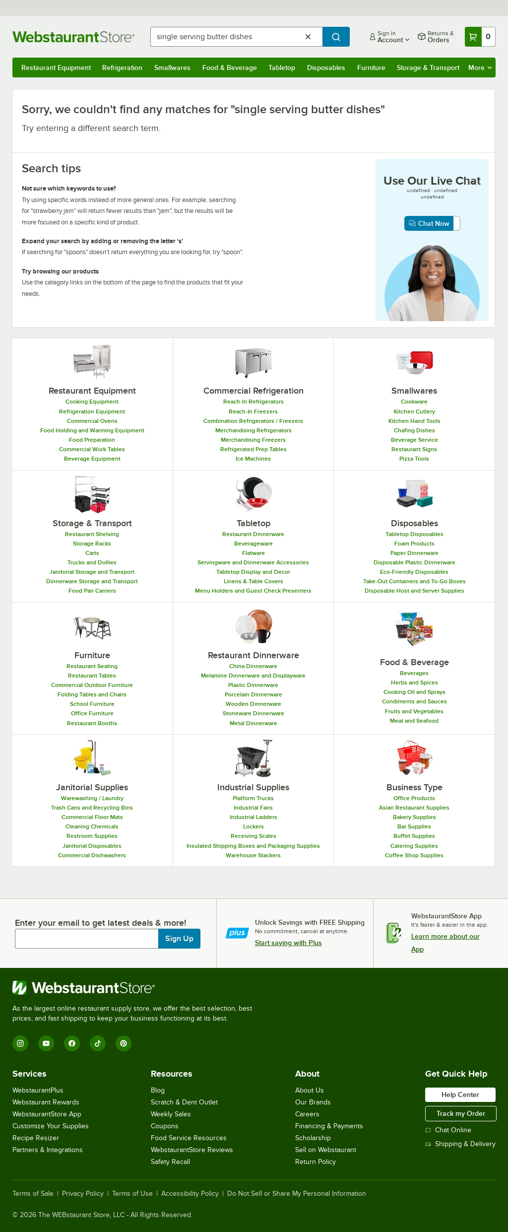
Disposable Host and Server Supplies (414, 590)
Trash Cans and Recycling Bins (92, 807)
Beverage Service (414, 439)
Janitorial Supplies (92, 787)
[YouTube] (46, 1043)
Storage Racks (92, 543)
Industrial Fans (253, 807)
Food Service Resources (189, 1138)
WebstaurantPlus (38, 1090)
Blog (158, 1090)
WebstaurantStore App (46, 1114)
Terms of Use (132, 1193)
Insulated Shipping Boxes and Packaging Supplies (253, 845)
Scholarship (313, 1138)
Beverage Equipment (92, 458)
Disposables (326, 67)
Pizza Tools (414, 458)
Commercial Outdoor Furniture (92, 685)
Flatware (253, 552)
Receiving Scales (253, 835)
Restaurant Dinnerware (253, 534)
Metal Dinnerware (253, 723)
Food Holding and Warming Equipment (92, 430)
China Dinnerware (253, 666)
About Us (309, 1090)
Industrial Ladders (253, 817)
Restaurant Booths (92, 723)
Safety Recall (170, 1161)
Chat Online (448, 1130)
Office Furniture (92, 713)
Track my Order (461, 1113)
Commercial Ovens (92, 420)
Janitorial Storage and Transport (92, 571)
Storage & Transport (428, 67)
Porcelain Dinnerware (253, 694)
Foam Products (414, 543)
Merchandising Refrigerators (253, 430)
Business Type (414, 787)
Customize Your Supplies (50, 1126)
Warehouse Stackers (253, 855)
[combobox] (236, 37)
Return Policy (315, 1161)
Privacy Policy (83, 1193)
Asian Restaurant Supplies (414, 807)
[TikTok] (98, 1043)
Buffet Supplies (414, 835)
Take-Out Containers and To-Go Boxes (414, 581)
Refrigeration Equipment (92, 411)
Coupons (165, 1126)
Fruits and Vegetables (414, 711)
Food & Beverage (229, 67)
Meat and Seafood (414, 720)
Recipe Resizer (35, 1138)
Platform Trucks (253, 798)
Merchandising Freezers (253, 439)
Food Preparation (92, 439)
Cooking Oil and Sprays (414, 691)
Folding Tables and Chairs (92, 694)
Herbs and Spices (414, 682)
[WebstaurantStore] (136, 988)
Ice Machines (253, 458)
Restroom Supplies (92, 835)
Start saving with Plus (288, 943)
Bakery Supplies (414, 817)
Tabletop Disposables (414, 534)
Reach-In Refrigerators (253, 401)
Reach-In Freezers (253, 411)
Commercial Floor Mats (92, 817)
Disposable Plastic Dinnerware (414, 562)
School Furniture (92, 703)
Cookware (414, 401)
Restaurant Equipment (56, 67)
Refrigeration (122, 67)
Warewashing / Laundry (92, 798)
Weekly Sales (171, 1114)
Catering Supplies (414, 845)
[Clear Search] (308, 37)
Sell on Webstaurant (325, 1150)
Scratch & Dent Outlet (184, 1102)
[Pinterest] (123, 1043)
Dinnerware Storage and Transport (92, 581)
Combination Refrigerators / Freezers (253, 420)
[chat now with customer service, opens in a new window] (432, 223)
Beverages (414, 673)
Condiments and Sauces (414, 701)
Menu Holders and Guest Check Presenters (253, 590)
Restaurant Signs (414, 449)
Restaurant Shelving (92, 534)
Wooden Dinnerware (253, 703)
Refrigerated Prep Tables (253, 449)
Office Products (414, 798)
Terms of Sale (33, 1193)
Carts (92, 552)
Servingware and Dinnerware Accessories (253, 562)
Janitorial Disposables (92, 845)
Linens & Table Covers (253, 581)
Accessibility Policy (190, 1193)
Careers (307, 1114)
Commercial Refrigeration (253, 391)
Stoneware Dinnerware (253, 713)
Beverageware (253, 543)
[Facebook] (72, 1043)
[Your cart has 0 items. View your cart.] (480, 37)
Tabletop (281, 67)
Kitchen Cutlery (414, 411)
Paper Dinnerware (414, 552)
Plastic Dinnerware (253, 685)
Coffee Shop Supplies (414, 855)
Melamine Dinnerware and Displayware (253, 675)
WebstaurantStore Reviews (192, 1150)
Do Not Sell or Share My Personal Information (296, 1193)
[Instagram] (20, 1043)
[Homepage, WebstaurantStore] (73, 36)
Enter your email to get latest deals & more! (100, 923)
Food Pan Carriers (92, 590)
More (480, 67)
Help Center (460, 1094)
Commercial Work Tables (92, 449)
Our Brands (313, 1102)
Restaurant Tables (92, 675)
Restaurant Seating (92, 666)
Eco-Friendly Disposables (414, 571)
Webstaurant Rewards (45, 1102)
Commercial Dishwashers (92, 855)
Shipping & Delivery (460, 1144)
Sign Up (179, 938)
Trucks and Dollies (92, 562)
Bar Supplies (414, 826)
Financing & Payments (329, 1126)
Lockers (253, 826)
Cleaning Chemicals (92, 826)
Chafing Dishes (414, 430)
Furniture (371, 67)
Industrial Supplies (253, 787)
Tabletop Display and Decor (253, 571)
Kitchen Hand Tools (414, 420)
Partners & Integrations (47, 1150)
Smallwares (172, 67)
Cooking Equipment (92, 401)
